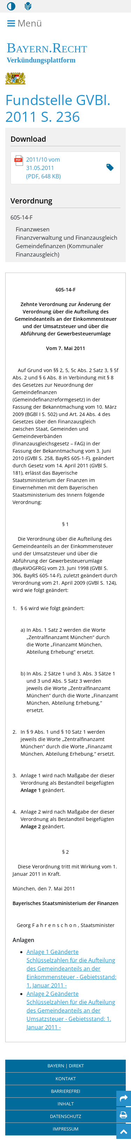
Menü (25, 23)
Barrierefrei (65, 1091)
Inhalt (66, 1104)
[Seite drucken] (123, 1115)
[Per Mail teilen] (123, 1098)
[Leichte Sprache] (28, 6)
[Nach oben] (123, 1131)
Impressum (66, 1129)
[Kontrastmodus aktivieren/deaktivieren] (11, 6)
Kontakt (66, 1078)
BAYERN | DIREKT (66, 1065)
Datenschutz (65, 1116)
